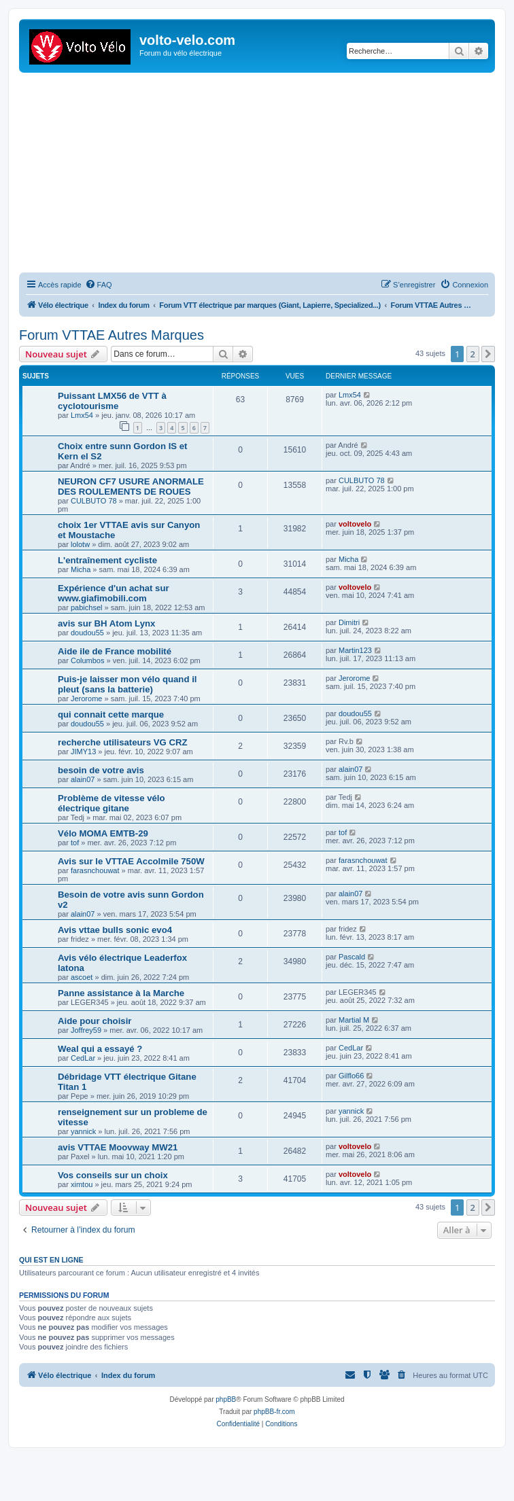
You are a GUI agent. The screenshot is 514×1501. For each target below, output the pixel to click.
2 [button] (472, 354)
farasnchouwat (95, 870)
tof (75, 842)
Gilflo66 (351, 1076)
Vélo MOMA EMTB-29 (103, 833)
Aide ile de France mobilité (114, 651)
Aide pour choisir (94, 1021)
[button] (488, 354)
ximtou (81, 1184)
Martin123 (355, 650)
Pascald (352, 957)
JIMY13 (83, 751)
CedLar (83, 1058)
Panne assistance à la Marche (121, 993)
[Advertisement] (266, 175)
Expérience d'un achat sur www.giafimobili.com (113, 593)
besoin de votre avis (101, 770)
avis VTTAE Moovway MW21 (117, 1147)
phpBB (226, 1399)
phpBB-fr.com (274, 1411)
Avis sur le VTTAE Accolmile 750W (131, 861)
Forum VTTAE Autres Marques (111, 335)
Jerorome (86, 698)
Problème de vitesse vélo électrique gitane (111, 803)
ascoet (81, 977)
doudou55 (87, 633)
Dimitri (349, 622)
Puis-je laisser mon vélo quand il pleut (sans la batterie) (127, 684)
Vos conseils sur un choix (113, 1175)
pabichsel (86, 607)
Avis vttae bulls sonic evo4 (115, 930)
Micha (80, 569)
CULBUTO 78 (94, 501)
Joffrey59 (86, 1030)
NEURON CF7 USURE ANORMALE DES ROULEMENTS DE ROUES (131, 486)
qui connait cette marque (111, 714)
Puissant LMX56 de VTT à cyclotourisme (112, 401)
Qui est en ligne (51, 1260)
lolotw (80, 544)
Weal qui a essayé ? (100, 1049)
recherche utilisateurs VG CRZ (123, 742)
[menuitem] (98, 285)
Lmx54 (82, 415)
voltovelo (355, 524)
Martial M (354, 1020)
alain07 (83, 779)
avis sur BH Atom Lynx (106, 623)
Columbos (88, 660)
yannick (83, 1131)
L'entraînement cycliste (107, 560)
